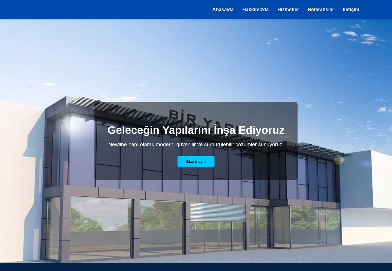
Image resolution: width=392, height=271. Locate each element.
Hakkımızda (256, 9)
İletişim (351, 9)
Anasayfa (223, 9)
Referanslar (321, 9)
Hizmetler (288, 9)
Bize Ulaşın (196, 161)
